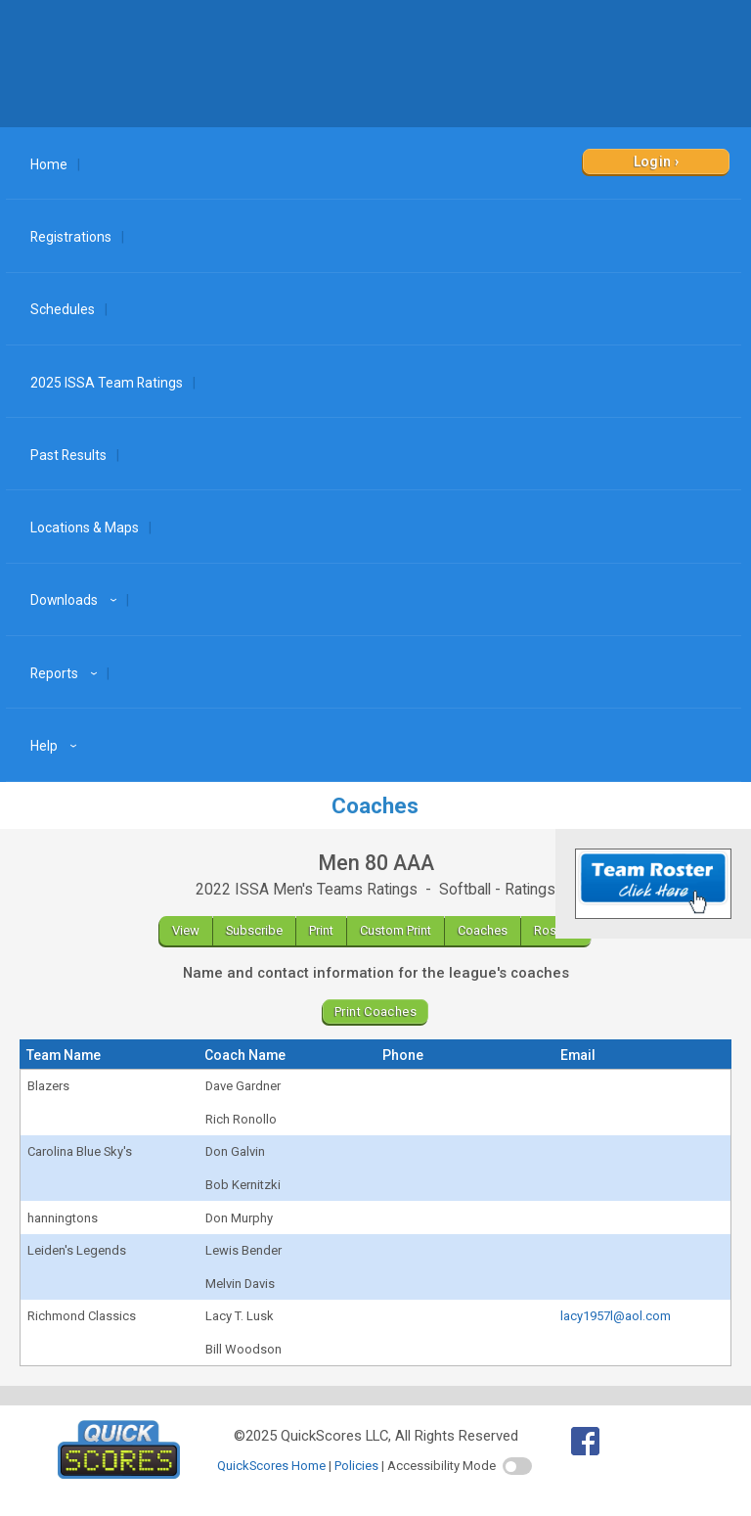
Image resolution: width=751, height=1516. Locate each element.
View (185, 930)
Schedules (62, 309)
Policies (356, 1465)
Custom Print (395, 930)
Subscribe (254, 930)
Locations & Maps (84, 527)
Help (56, 746)
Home (48, 164)
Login (653, 161)
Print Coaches (375, 1011)
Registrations (70, 237)
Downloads (76, 600)
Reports (66, 673)
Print (321, 930)
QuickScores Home (271, 1465)
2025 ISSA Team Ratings (106, 382)
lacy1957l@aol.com (615, 1316)
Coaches (483, 930)
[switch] (517, 1466)
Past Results (68, 455)
